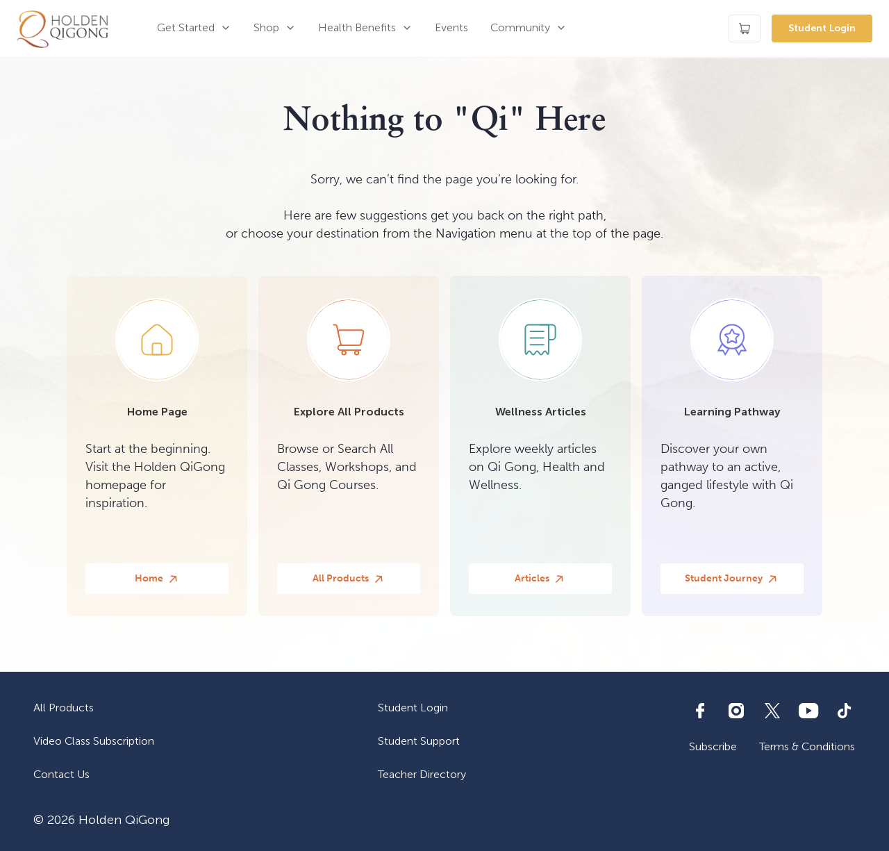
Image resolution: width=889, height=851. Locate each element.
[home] (62, 28)
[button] (194, 28)
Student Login (822, 28)
